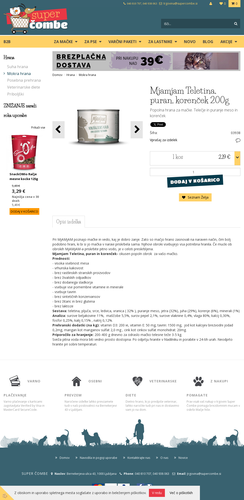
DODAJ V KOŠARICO (195, 181)
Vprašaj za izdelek (163, 140)
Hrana (70, 75)
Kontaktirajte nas (138, 458)
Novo (190, 41)
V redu (157, 492)
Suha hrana (17, 66)
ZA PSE (90, 41)
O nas (164, 458)
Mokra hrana (19, 73)
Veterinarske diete (23, 87)
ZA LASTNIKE (160, 41)
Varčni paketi (122, 41)
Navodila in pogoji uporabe (98, 458)
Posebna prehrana (24, 80)
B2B (7, 41)
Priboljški (15, 94)
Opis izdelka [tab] (68, 222)
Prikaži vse (38, 127)
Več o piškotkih (181, 492)
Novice (183, 458)
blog (208, 41)
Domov (57, 75)
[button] (137, 129)
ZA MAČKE (63, 41)
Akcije (226, 41)
